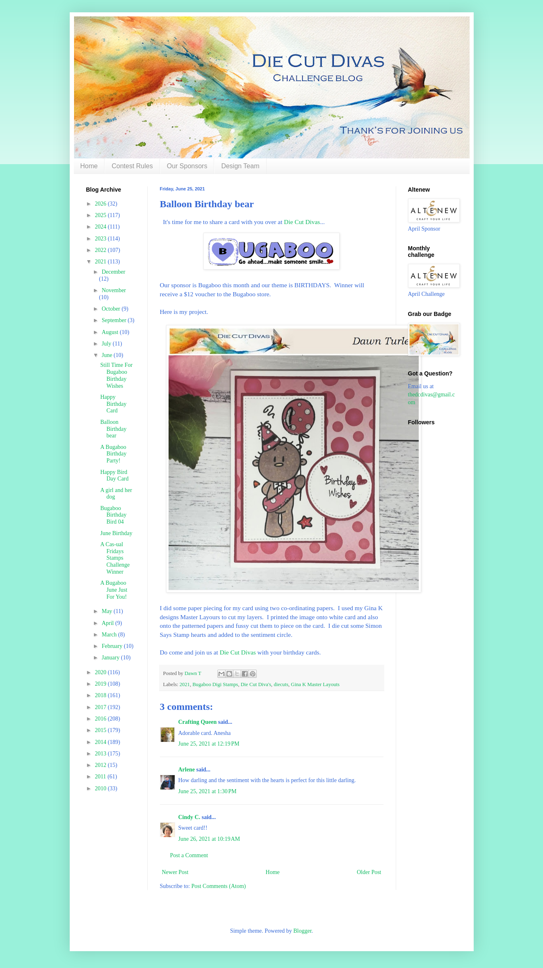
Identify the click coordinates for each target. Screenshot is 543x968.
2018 (101, 695)
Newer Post (175, 872)
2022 (101, 250)
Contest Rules (132, 165)
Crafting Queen (197, 722)
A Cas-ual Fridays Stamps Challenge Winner (115, 558)
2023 (101, 239)
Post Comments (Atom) (219, 886)
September (115, 320)
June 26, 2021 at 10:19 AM (209, 839)
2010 (101, 788)
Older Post (369, 872)
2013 (101, 754)
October (112, 309)
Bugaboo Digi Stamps (215, 684)
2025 (101, 215)
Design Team (240, 165)
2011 (101, 776)
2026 (101, 204)
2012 (101, 765)
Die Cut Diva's (256, 684)
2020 (101, 672)
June (108, 355)
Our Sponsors (187, 165)
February (113, 646)
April (108, 623)
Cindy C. (189, 817)
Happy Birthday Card (113, 404)
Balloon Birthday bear (113, 429)
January (111, 657)
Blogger (302, 931)
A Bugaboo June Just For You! (113, 590)
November (114, 290)
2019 (101, 684)
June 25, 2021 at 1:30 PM (207, 791)
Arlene (186, 770)
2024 (101, 227)
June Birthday (116, 533)
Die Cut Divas (301, 221)
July (107, 344)
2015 (101, 730)
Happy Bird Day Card (114, 475)
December (113, 272)
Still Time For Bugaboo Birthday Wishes (116, 375)
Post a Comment (189, 855)
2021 (185, 684)
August (111, 332)
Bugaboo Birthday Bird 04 (113, 515)
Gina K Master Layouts (315, 684)
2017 (101, 707)
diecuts (281, 684)
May (108, 611)
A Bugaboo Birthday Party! (113, 454)
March (110, 635)
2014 (101, 742)
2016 (101, 719)
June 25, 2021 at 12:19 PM (209, 744)
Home (89, 165)
